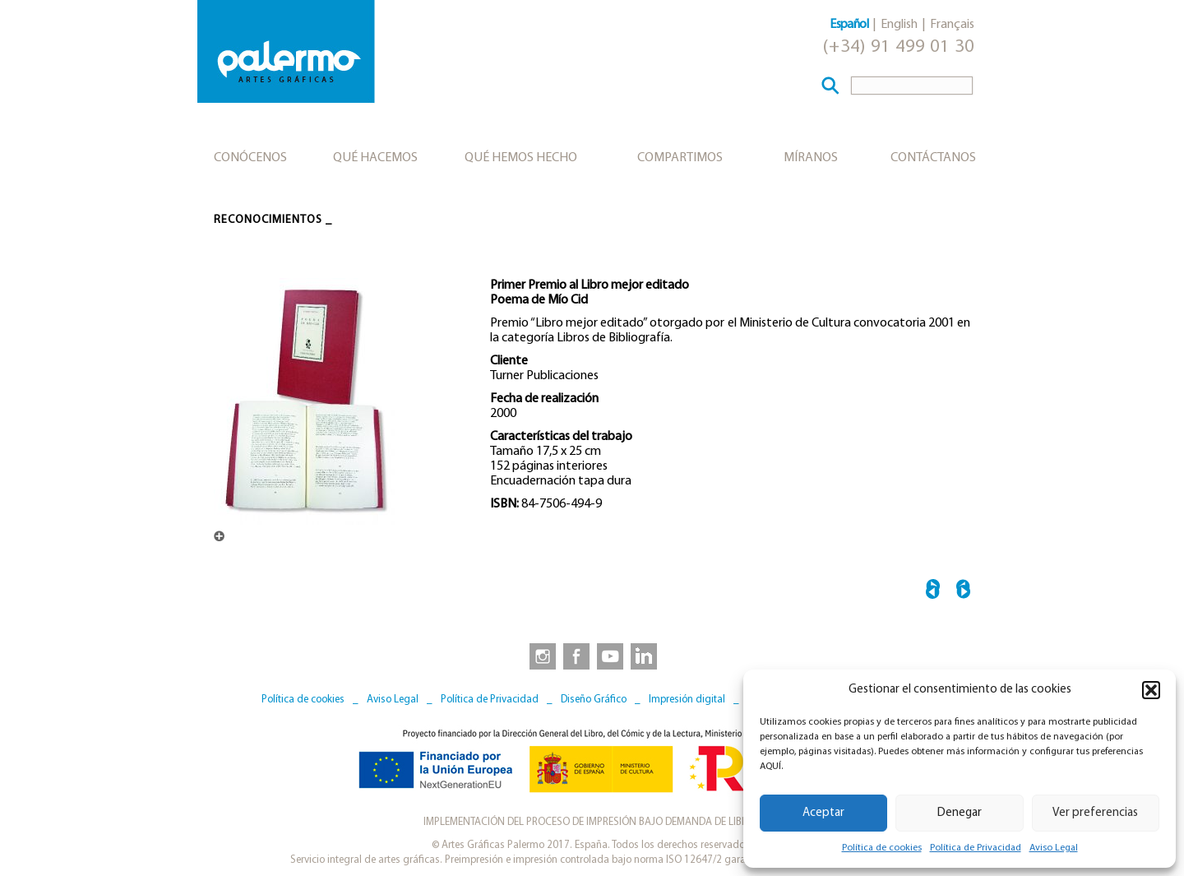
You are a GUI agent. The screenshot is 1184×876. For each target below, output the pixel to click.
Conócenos (250, 158)
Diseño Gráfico (594, 699)
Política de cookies (882, 848)
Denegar (959, 813)
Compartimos (680, 158)
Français (952, 24)
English (899, 24)
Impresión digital (687, 699)
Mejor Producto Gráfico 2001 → (963, 592)
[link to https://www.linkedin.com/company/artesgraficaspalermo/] (645, 655)
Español (849, 24)
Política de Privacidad (975, 848)
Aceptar (823, 813)
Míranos (811, 158)
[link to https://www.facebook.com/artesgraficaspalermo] (574, 655)
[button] (1151, 690)
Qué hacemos (375, 158)
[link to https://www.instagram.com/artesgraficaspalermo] (539, 655)
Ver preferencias (1095, 813)
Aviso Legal (1053, 848)
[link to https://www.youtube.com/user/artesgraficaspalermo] (610, 655)
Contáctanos (933, 158)
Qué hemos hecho (521, 158)
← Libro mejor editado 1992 (933, 592)
